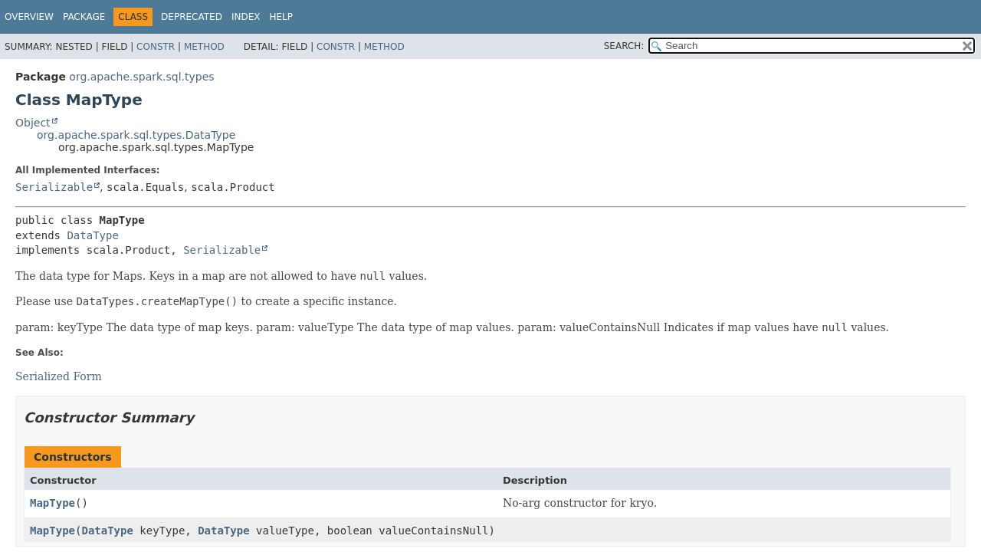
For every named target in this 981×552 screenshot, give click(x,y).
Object (33, 123)
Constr (155, 46)
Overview (29, 17)
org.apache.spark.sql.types (141, 77)
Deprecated (191, 17)
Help (281, 17)
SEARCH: (624, 46)
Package (84, 17)
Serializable (54, 187)
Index (246, 17)
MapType (52, 503)
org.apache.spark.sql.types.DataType (136, 135)
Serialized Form (58, 376)
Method (204, 46)
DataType (92, 235)
